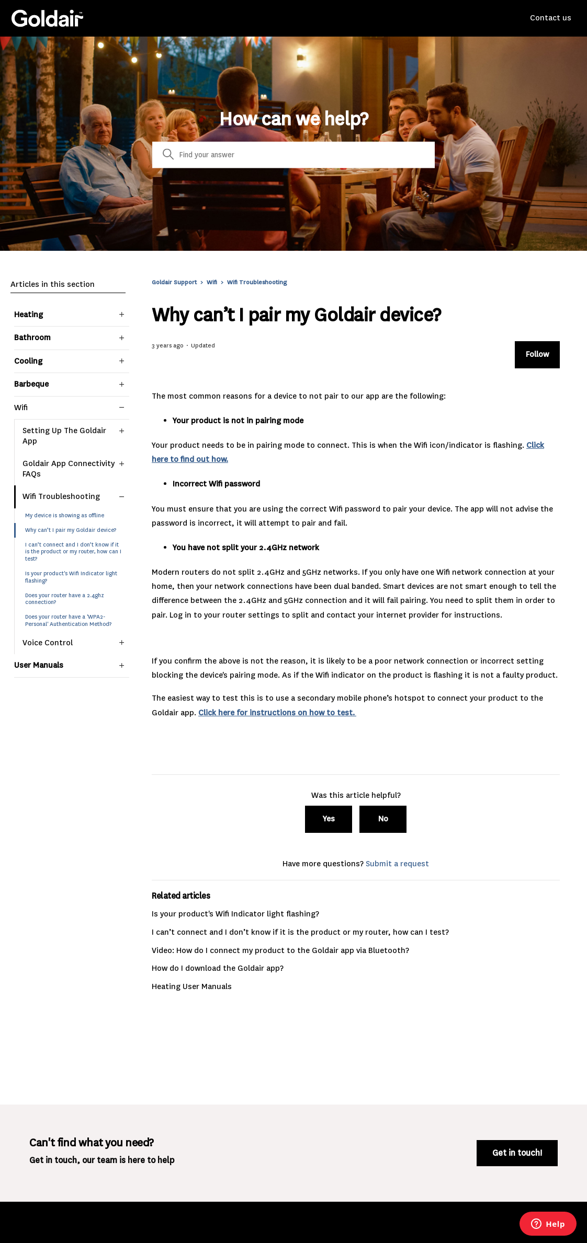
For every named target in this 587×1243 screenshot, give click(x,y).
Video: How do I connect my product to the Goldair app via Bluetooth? (280, 950)
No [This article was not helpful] (383, 819)
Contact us (550, 18)
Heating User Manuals (192, 986)
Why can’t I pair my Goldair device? (70, 530)
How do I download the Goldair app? (218, 968)
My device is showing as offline (64, 515)
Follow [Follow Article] (537, 354)
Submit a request (397, 863)
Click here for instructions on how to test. (277, 712)
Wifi (212, 282)
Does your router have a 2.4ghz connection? (64, 599)
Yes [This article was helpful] (329, 819)
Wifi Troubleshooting (257, 282)
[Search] (293, 155)
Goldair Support (174, 282)
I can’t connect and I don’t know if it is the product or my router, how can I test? (73, 552)
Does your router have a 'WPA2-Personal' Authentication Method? (68, 620)
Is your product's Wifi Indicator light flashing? (71, 577)
